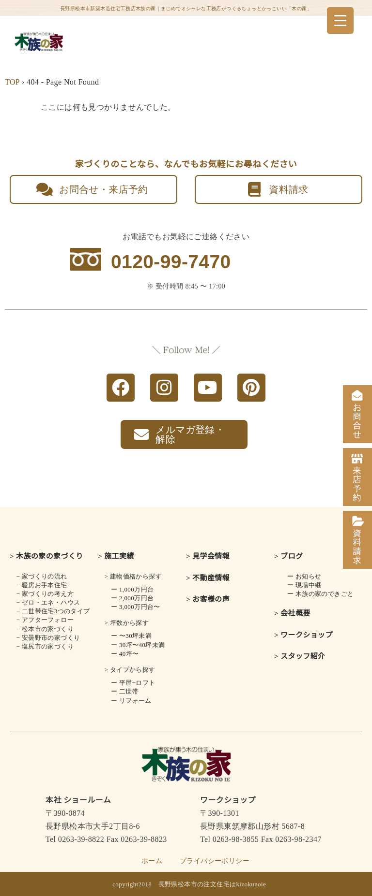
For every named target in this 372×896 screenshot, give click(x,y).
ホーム (151, 861)
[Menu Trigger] (340, 20)
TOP (12, 82)
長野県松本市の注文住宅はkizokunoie (212, 884)
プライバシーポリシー (214, 861)
